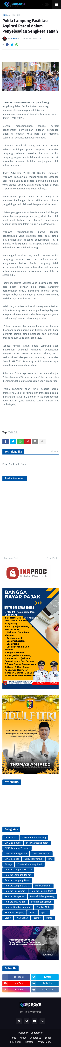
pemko (37, 917)
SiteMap (29, 1042)
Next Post (52, 558)
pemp (49, 917)
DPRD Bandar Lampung (34, 837)
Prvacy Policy (44, 1042)
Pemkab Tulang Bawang (42, 896)
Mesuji (8, 864)
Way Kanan (22, 917)
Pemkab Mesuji (43, 885)
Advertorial (10, 837)
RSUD (32, 912)
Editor (48, 1037)
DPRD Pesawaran (41, 853)
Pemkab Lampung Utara (17, 885)
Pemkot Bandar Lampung (18, 907)
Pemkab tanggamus (41, 901)
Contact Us (35, 1037)
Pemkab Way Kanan (15, 901)
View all (55, 451)
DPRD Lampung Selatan (17, 848)
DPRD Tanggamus (33, 859)
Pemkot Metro (44, 907)
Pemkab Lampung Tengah (18, 875)
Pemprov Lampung (14, 912)
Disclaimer (15, 1042)
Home (5, 15)
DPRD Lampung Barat (37, 842)
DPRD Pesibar (12, 859)
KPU (50, 859)
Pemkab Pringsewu (14, 896)
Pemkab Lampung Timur (17, 880)
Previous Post (11, 558)
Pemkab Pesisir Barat (42, 891)
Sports (44, 912)
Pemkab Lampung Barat (29, 864)
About (23, 1037)
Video (8, 917)
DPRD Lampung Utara (16, 853)
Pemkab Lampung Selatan (18, 869)
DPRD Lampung (12, 842)
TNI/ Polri (15, 15)
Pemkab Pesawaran (15, 891)
